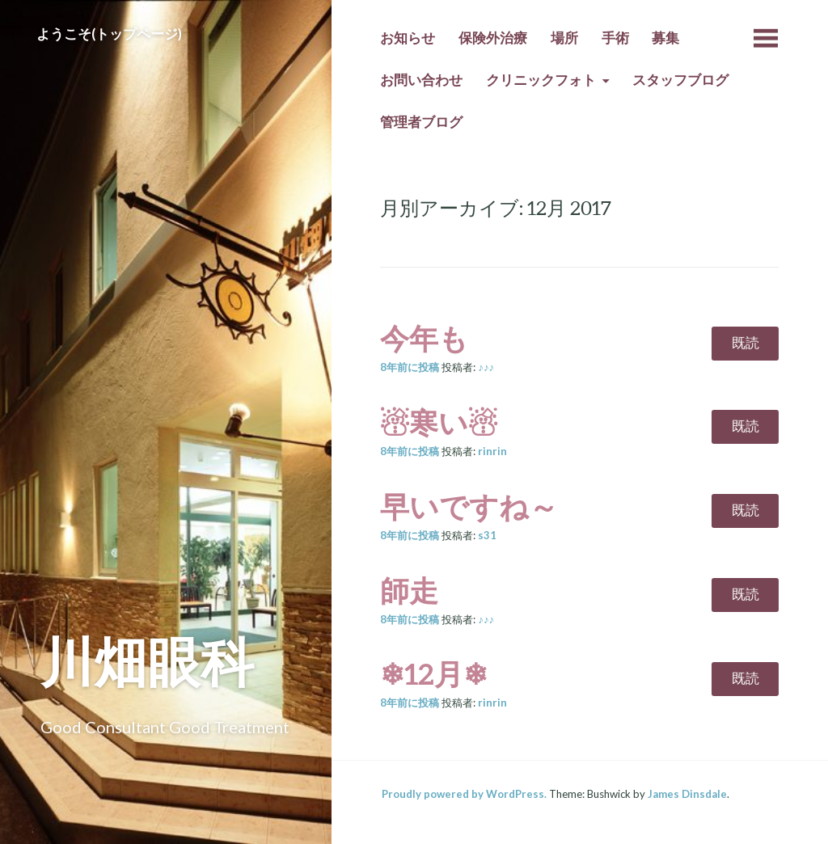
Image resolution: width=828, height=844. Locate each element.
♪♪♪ (486, 367)
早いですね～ (469, 506)
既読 (745, 343)
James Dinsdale (687, 793)
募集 (665, 38)
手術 (615, 38)
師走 (409, 590)
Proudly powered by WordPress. (464, 793)
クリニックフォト (541, 80)
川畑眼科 (147, 661)
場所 (564, 38)
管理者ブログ (421, 122)
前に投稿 (409, 367)
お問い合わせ (421, 80)
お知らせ (407, 38)
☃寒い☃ (438, 422)
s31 (487, 535)
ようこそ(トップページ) (109, 34)
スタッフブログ (680, 80)
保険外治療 (492, 38)
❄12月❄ (434, 673)
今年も (424, 338)
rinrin (492, 451)
